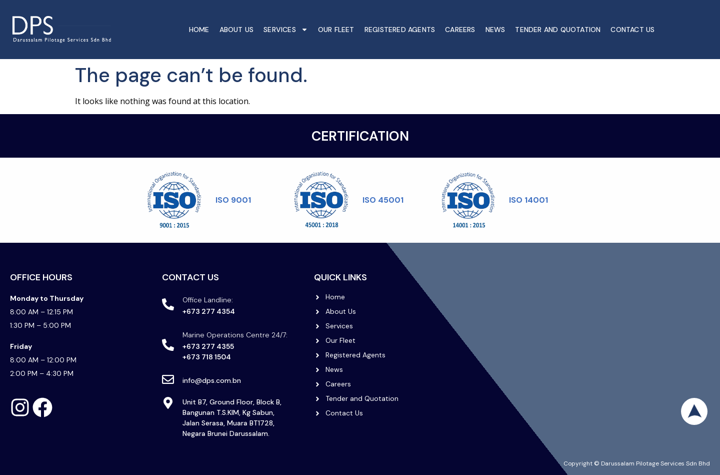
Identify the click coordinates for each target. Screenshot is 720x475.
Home (199, 29)
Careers (460, 29)
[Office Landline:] (168, 304)
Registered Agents (399, 29)
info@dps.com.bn (211, 380)
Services (286, 29)
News (496, 29)
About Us (237, 29)
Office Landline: (207, 299)
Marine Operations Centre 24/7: (235, 334)
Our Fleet (336, 29)
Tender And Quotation (557, 29)
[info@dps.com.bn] (168, 379)
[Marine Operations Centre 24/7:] (168, 345)
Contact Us (632, 29)
